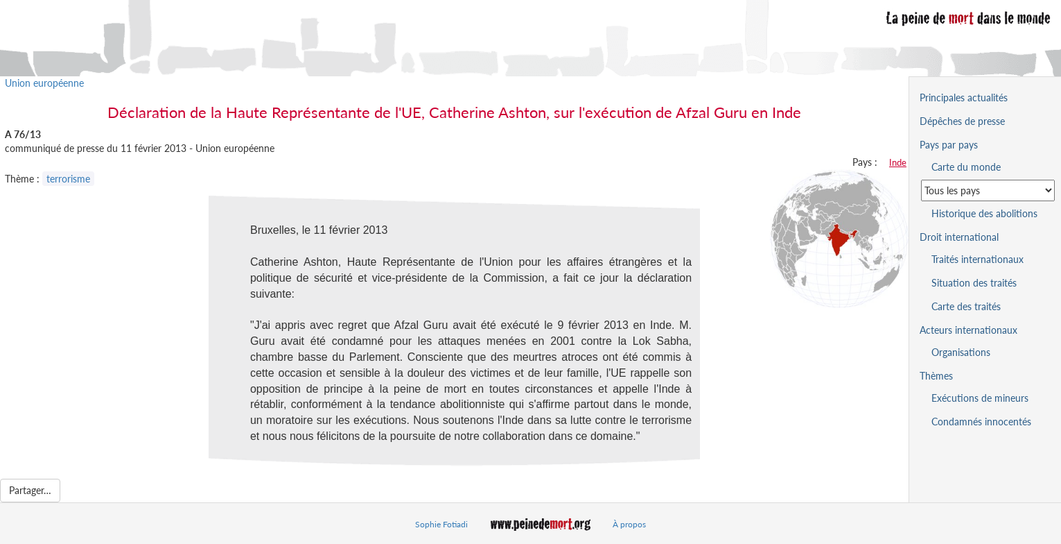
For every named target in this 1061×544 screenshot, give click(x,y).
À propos (629, 524)
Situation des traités (974, 283)
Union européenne (44, 83)
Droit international (959, 237)
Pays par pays (949, 145)
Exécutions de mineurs (979, 398)
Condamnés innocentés (981, 421)
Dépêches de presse (962, 121)
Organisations (960, 352)
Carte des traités (966, 306)
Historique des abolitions (984, 213)
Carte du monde (966, 167)
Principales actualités (964, 97)
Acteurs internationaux (968, 330)
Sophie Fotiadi (441, 524)
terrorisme (68, 179)
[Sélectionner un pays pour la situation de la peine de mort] (988, 190)
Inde (897, 162)
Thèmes (936, 376)
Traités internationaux (977, 259)
